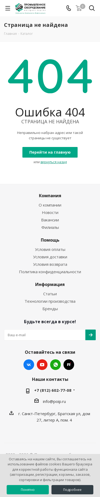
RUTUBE (68, 364)
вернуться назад (54, 162)
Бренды (50, 308)
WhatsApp (55, 364)
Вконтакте (28, 364)
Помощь (50, 240)
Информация (50, 284)
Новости (50, 212)
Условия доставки (50, 256)
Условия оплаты (50, 249)
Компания (50, 196)
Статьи (50, 293)
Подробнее (72, 489)
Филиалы (50, 227)
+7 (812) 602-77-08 (52, 390)
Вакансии (50, 219)
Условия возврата (50, 264)
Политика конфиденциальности (50, 271)
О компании (50, 205)
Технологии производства (50, 301)
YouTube (42, 364)
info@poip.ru (54, 401)
